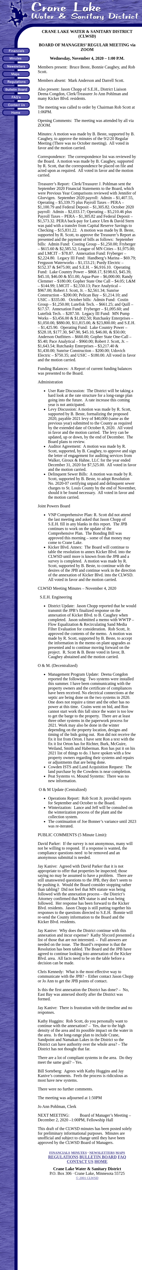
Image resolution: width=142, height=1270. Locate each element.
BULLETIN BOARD (97, 1157)
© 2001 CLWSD (87, 1178)
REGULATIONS (63, 1157)
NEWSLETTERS (102, 1152)
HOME (101, 1161)
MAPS (120, 1152)
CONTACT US (80, 1161)
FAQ (122, 1157)
